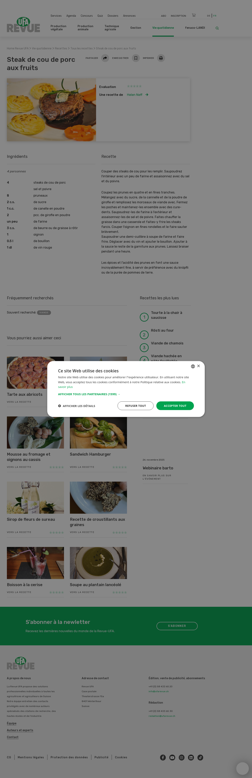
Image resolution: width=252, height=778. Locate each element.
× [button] (198, 365)
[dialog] (126, 389)
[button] (126, 394)
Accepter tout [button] (175, 405)
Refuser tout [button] (135, 405)
